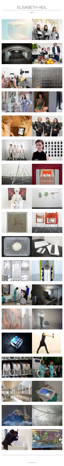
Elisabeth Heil (32, 7)
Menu (32, 12)
